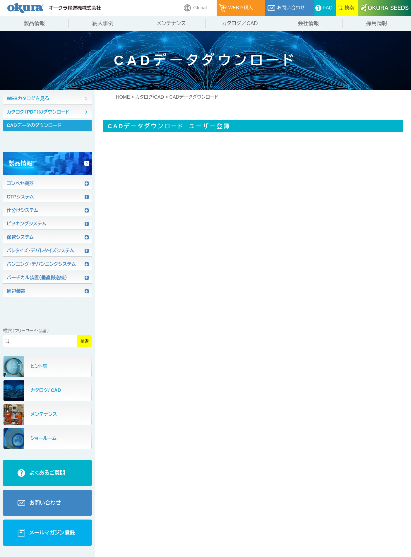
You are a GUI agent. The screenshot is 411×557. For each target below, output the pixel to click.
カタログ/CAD (149, 97)
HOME (123, 97)
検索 (85, 341)
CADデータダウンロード (193, 97)
